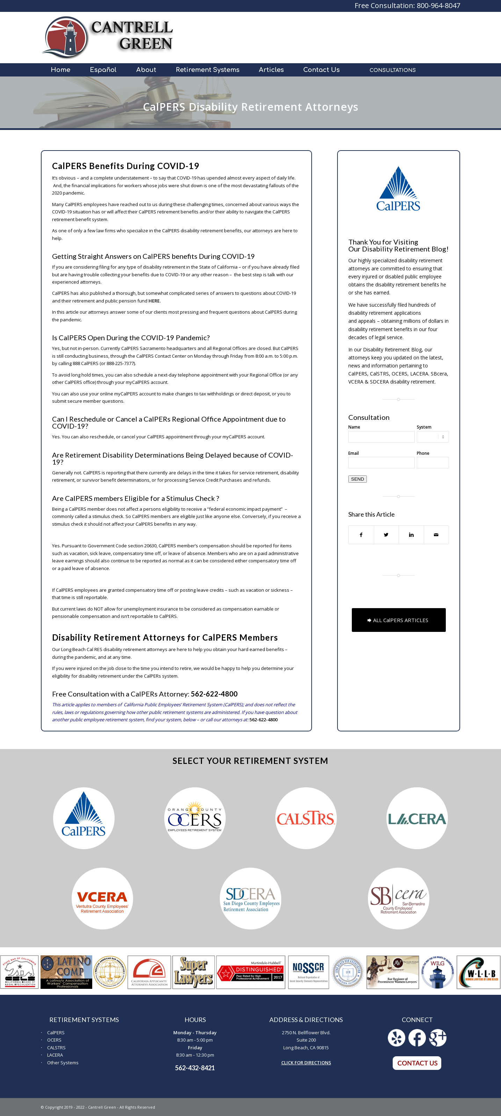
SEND (357, 479)
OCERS (54, 1040)
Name (354, 427)
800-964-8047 (438, 5)
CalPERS (56, 1032)
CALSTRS (56, 1047)
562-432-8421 (195, 1068)
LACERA (55, 1055)
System (424, 427)
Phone (423, 453)
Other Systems (63, 1062)
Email (353, 453)
